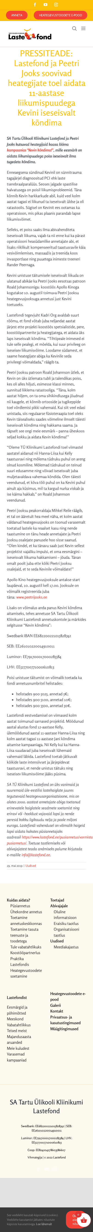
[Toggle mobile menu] (83, 28)
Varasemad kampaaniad (16, 1057)
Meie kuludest (18, 1048)
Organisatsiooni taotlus (66, 932)
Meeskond (15, 1018)
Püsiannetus (20, 905)
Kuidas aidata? (18, 900)
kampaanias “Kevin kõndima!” (30, 150)
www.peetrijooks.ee (31, 597)
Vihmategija (35, 1157)
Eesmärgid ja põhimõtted (17, 1010)
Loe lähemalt (44, 1224)
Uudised (30, 865)
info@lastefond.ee (35, 854)
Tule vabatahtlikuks (25, 946)
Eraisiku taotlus (66, 923)
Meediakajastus (66, 946)
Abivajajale (59, 905)
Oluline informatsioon (65, 914)
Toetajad (57, 900)
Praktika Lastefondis (19, 961)
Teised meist (17, 1030)
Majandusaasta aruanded (19, 1039)
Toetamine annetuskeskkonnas (26, 920)
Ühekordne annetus (26, 911)
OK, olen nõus (76, 1220)
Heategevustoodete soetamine (26, 973)
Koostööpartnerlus (25, 952)
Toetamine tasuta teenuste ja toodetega (24, 935)
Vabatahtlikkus (19, 1024)
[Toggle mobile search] (74, 28)
